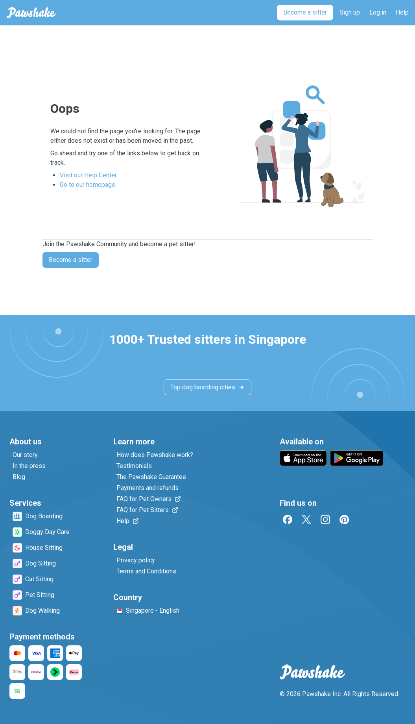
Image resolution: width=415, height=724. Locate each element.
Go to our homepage (87, 184)
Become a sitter (70, 259)
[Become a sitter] (305, 12)
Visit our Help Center (88, 175)
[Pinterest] (344, 519)
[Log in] (377, 12)
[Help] (402, 12)
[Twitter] (306, 519)
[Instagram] (325, 519)
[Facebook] (287, 519)
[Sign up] (349, 12)
